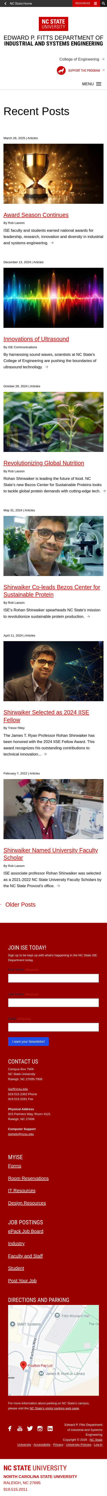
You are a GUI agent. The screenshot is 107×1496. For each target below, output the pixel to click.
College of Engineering (79, 59)
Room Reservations (28, 1178)
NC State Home (21, 3)
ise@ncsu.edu (18, 1089)
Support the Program (78, 70)
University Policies (78, 1445)
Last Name (23, 994)
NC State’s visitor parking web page (54, 1408)
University (35, 1468)
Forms (14, 1165)
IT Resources (22, 1190)
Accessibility (42, 1445)
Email (19, 1019)
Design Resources (27, 1203)
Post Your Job (22, 1280)
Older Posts (20, 904)
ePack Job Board (25, 1231)
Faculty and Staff (25, 1255)
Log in (98, 1445)
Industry (16, 1243)
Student (16, 1268)
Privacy (58, 1445)
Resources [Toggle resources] (82, 3)
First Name (23, 970)
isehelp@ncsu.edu (21, 1134)
